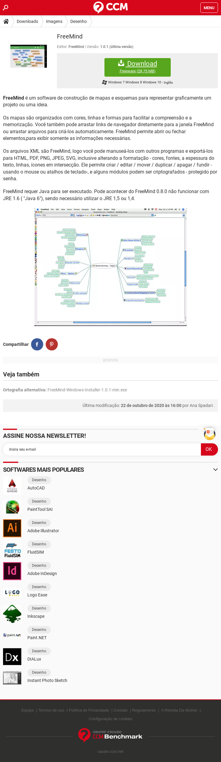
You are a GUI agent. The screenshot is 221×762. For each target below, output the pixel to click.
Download (137, 67)
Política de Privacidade (89, 710)
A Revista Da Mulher (179, 710)
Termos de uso (51, 710)
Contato (121, 710)
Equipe (27, 710)
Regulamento (144, 710)
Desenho (78, 21)
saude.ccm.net (111, 751)
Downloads (27, 21)
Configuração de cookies (110, 718)
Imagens (54, 21)
